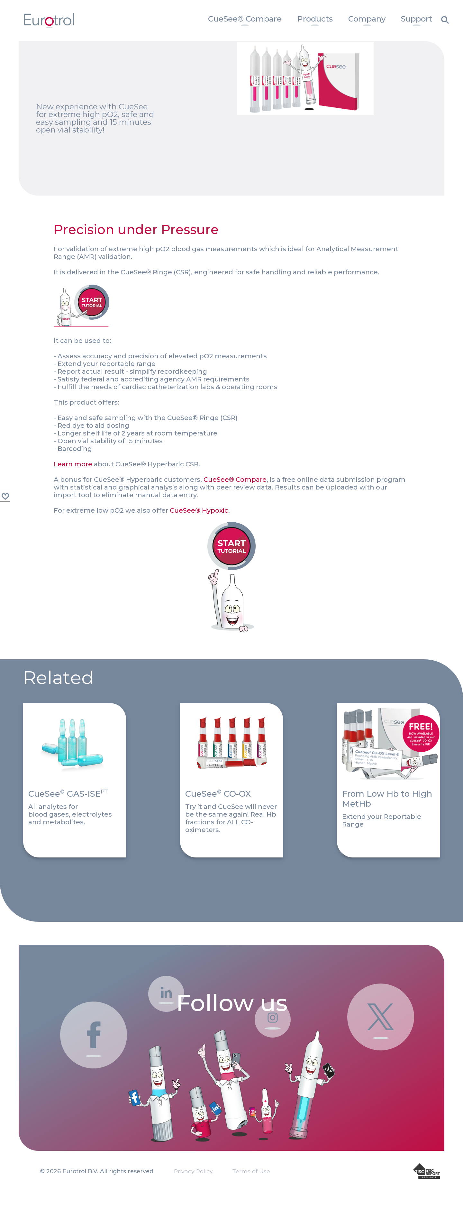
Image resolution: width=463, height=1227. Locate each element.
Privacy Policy (193, 1197)
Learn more (73, 445)
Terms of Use (251, 1197)
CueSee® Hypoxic (199, 492)
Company (367, 18)
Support (416, 18)
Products (315, 18)
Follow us (231, 961)
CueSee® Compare (245, 18)
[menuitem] (244, 20)
